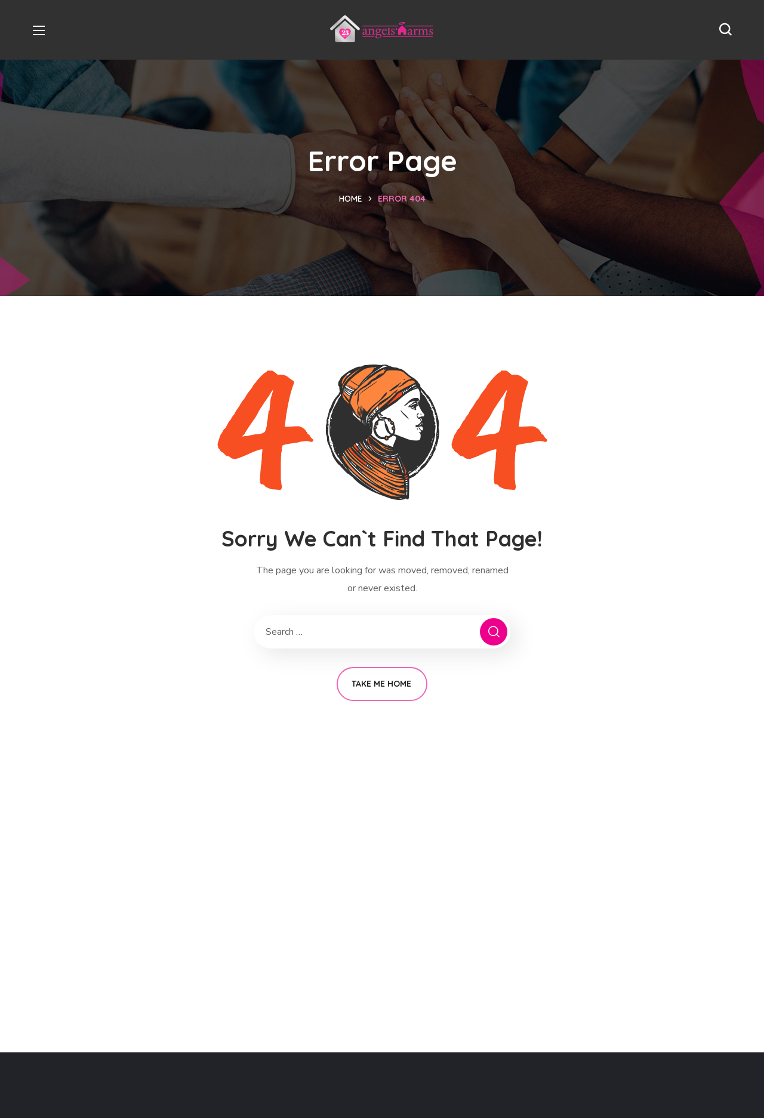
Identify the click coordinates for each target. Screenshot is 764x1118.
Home (350, 198)
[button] (725, 30)
